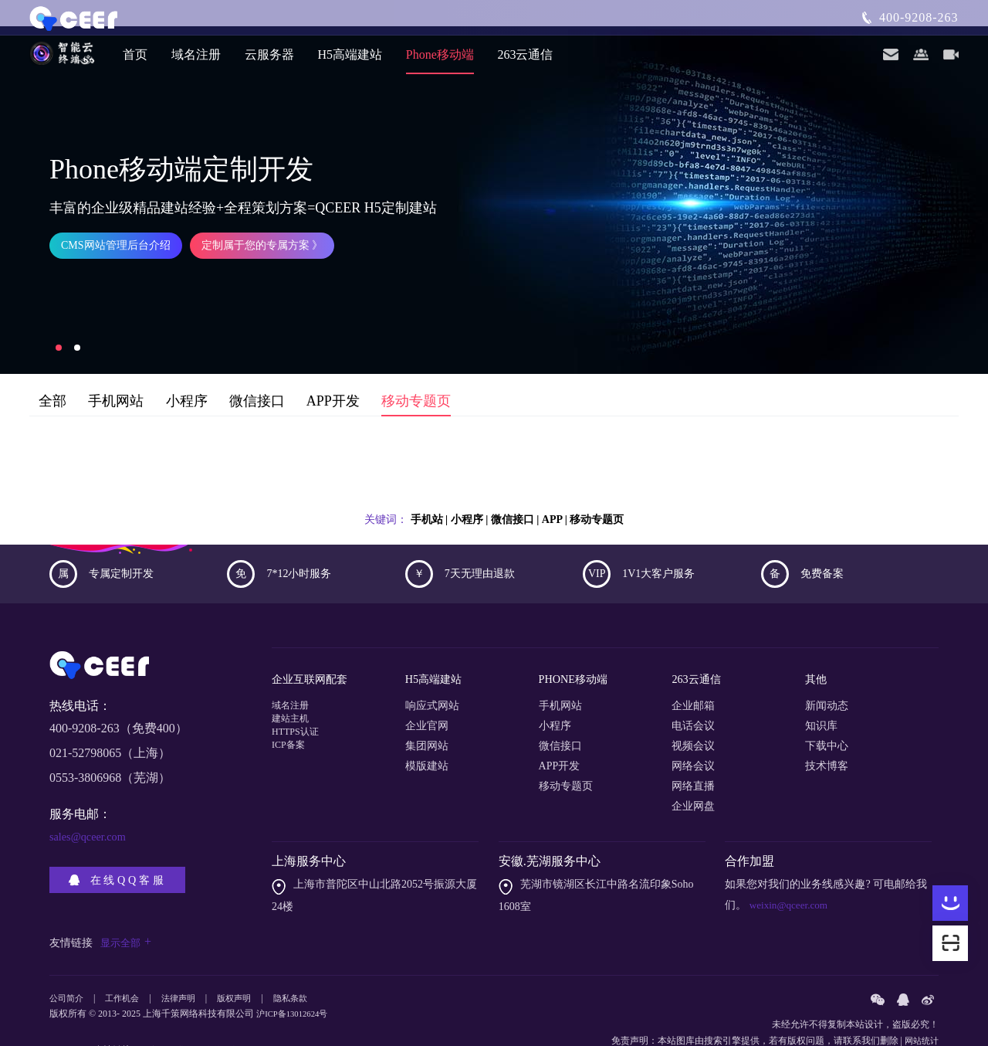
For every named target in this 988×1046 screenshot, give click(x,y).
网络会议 (693, 730)
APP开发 (333, 375)
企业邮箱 (693, 670)
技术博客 (826, 730)
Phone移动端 (440, 61)
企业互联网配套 (315, 648)
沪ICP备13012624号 (296, 978)
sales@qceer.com (92, 810)
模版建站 (426, 730)
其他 (817, 648)
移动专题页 (416, 375)
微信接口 (257, 375)
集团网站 (426, 710)
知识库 (821, 690)
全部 (52, 375)
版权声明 (244, 963)
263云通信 (525, 61)
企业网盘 (693, 771)
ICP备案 (291, 730)
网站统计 (920, 1005)
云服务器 (269, 61)
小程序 (187, 375)
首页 (135, 61)
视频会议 (693, 710)
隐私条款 (304, 963)
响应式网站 (432, 670)
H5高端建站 (350, 61)
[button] (59, 321)
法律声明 (186, 963)
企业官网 (426, 690)
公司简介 (67, 963)
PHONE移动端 (578, 648)
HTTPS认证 (299, 710)
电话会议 (693, 690)
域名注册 (196, 61)
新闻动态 (826, 670)
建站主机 (293, 690)
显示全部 (127, 907)
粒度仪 (154, 1014)
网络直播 (693, 750)
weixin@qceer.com (789, 870)
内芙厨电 (228, 1014)
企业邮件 (189, 1014)
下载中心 (826, 710)
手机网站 (116, 375)
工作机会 (126, 963)
